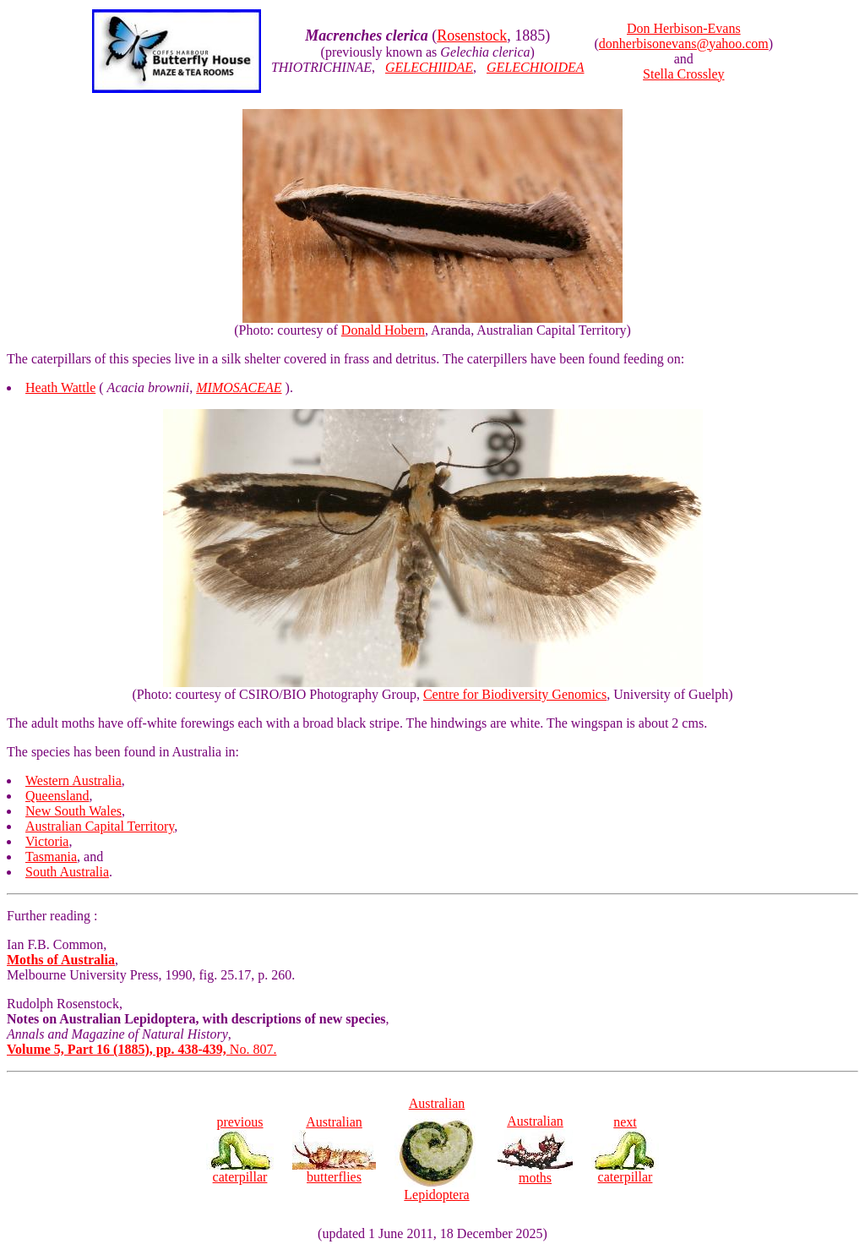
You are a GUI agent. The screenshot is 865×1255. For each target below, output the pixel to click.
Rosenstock (472, 35)
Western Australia (73, 780)
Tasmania (51, 856)
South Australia (67, 872)
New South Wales (73, 811)
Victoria (46, 841)
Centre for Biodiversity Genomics (515, 694)
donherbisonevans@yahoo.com (684, 43)
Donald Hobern (383, 330)
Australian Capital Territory (99, 826)
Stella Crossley (683, 74)
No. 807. (141, 1049)
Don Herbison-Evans (684, 28)
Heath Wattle (60, 387)
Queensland (57, 795)
